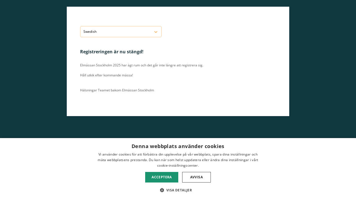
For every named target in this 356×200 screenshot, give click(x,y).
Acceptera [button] (162, 177)
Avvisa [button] (196, 177)
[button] (178, 190)
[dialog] (178, 169)
